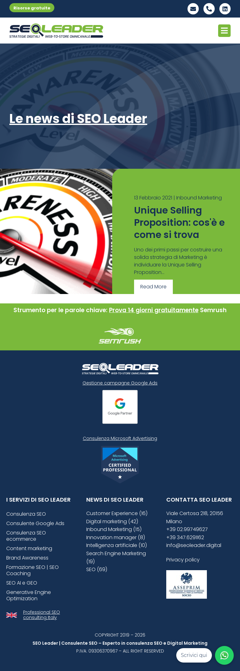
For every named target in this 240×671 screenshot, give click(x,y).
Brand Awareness (27, 557)
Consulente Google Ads (35, 523)
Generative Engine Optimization (28, 595)
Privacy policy (183, 559)
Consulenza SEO (26, 514)
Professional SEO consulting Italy (41, 615)
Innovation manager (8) (115, 537)
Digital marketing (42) (112, 521)
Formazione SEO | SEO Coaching (32, 570)
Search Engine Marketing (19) (116, 557)
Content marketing (29, 548)
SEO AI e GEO (21, 582)
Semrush (213, 310)
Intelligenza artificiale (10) (116, 545)
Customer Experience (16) (117, 513)
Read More (153, 286)
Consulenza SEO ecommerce (26, 536)
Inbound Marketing (199, 197)
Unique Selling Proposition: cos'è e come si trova (179, 222)
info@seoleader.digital (193, 545)
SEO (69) (96, 569)
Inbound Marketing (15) (114, 529)
